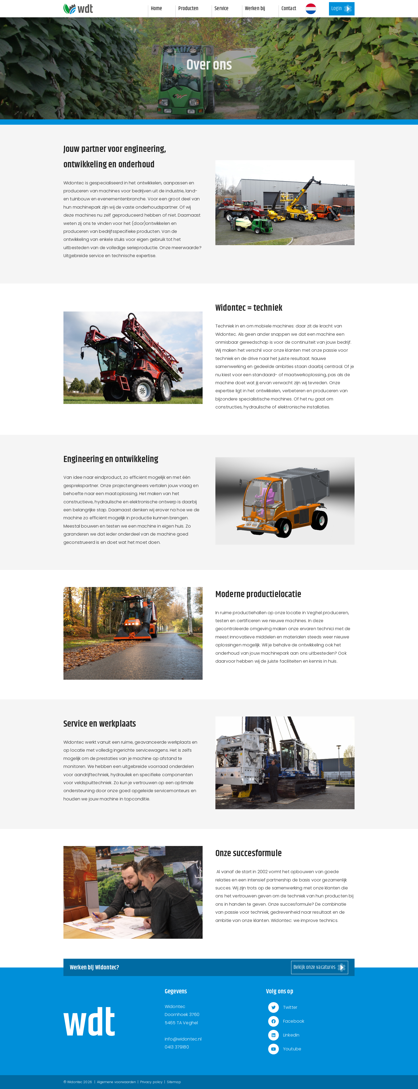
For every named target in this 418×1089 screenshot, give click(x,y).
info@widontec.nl (183, 1039)
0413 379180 (177, 1047)
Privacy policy (151, 1082)
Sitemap (174, 1082)
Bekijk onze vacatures (314, 967)
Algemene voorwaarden (116, 1082)
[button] (311, 8)
